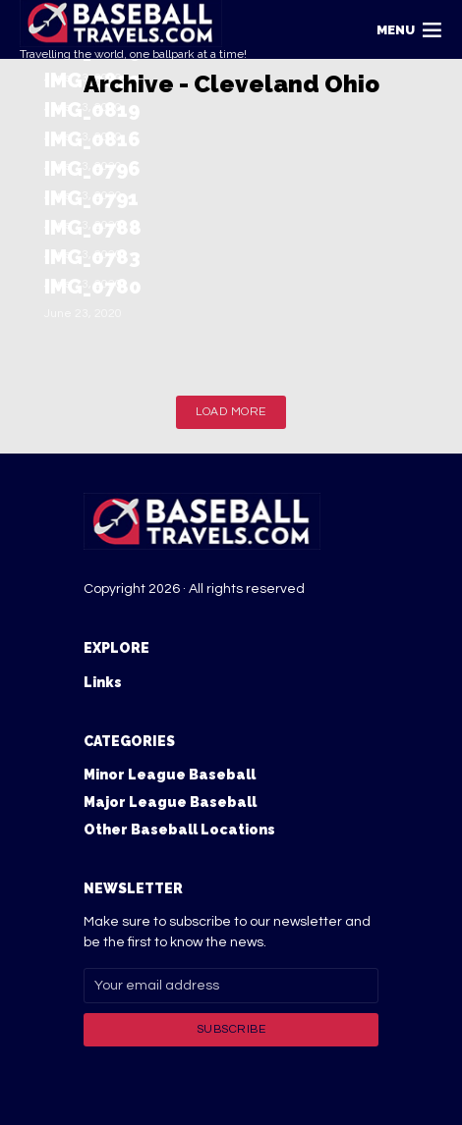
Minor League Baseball (170, 774)
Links (103, 682)
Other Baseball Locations (179, 829)
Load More (231, 411)
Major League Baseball (170, 802)
